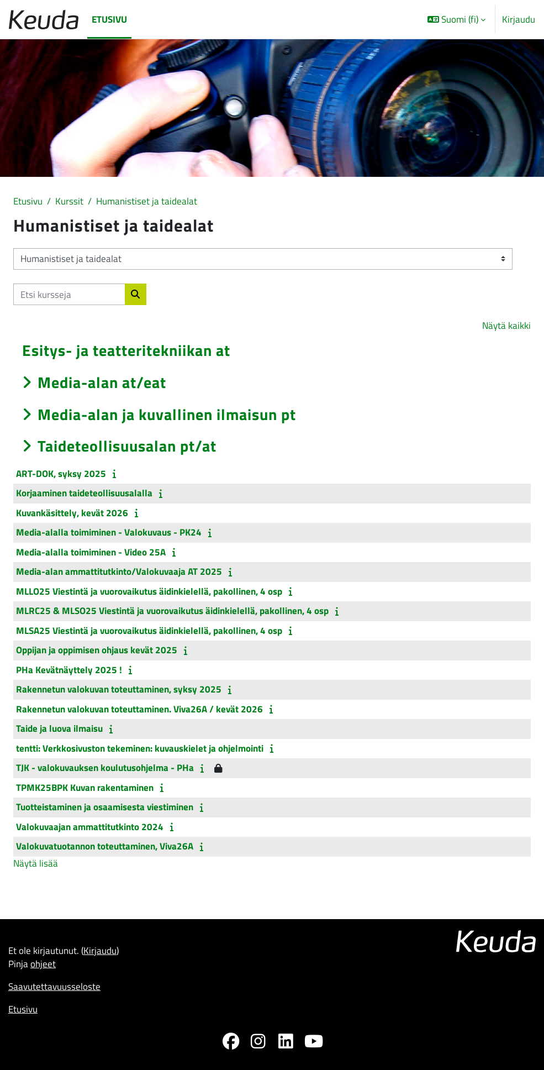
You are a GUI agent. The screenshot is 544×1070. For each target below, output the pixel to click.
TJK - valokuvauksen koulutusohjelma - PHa (105, 767)
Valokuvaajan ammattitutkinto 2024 (89, 827)
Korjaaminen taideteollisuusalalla (84, 493)
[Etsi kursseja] (69, 294)
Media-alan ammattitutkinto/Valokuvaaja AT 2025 (119, 571)
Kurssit (69, 201)
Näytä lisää (35, 863)
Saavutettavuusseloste (54, 986)
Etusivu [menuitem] (109, 19)
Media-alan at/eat (102, 382)
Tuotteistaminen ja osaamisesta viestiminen (104, 807)
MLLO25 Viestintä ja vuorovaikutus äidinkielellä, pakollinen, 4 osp (149, 591)
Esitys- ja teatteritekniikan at (126, 350)
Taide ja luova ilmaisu (59, 728)
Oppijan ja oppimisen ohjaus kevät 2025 (96, 650)
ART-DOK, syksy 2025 (61, 473)
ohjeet (43, 964)
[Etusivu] (43, 19)
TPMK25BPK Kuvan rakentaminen (85, 787)
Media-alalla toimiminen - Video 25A (91, 552)
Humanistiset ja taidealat (146, 201)
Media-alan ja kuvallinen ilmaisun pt (167, 414)
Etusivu (28, 201)
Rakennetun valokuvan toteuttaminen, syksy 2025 (118, 689)
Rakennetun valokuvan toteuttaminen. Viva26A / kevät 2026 (139, 709)
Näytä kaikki (506, 325)
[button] (456, 19)
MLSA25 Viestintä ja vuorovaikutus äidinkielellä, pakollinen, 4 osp (149, 630)
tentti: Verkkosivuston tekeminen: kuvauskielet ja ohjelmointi (139, 748)
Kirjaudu (518, 19)
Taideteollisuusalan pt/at (127, 446)
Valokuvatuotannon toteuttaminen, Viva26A (104, 846)
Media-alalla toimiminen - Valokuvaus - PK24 (109, 532)
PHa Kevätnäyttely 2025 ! (69, 670)
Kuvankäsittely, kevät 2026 (72, 513)
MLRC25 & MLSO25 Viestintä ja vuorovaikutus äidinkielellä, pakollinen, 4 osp (172, 611)
